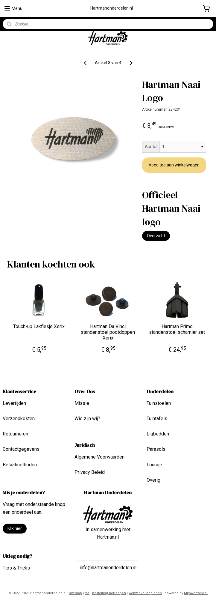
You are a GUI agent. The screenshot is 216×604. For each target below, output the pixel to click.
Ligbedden (158, 434)
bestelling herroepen (109, 593)
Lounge (154, 465)
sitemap (75, 593)
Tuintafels (157, 418)
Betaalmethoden (20, 465)
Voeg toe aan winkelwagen (174, 165)
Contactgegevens (21, 449)
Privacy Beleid (89, 472)
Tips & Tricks (16, 568)
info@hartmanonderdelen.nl (108, 567)
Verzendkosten (19, 418)
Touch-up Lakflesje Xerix (39, 326)
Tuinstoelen (159, 403)
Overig (153, 480)
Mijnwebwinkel (196, 593)
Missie (81, 403)
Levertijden (14, 403)
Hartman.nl (108, 537)
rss (87, 593)
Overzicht (156, 235)
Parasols (156, 449)
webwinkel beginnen (145, 593)
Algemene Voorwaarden (99, 457)
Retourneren (15, 434)
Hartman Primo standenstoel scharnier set (177, 329)
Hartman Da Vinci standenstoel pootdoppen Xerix (108, 332)
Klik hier (14, 528)
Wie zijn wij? (87, 418)
